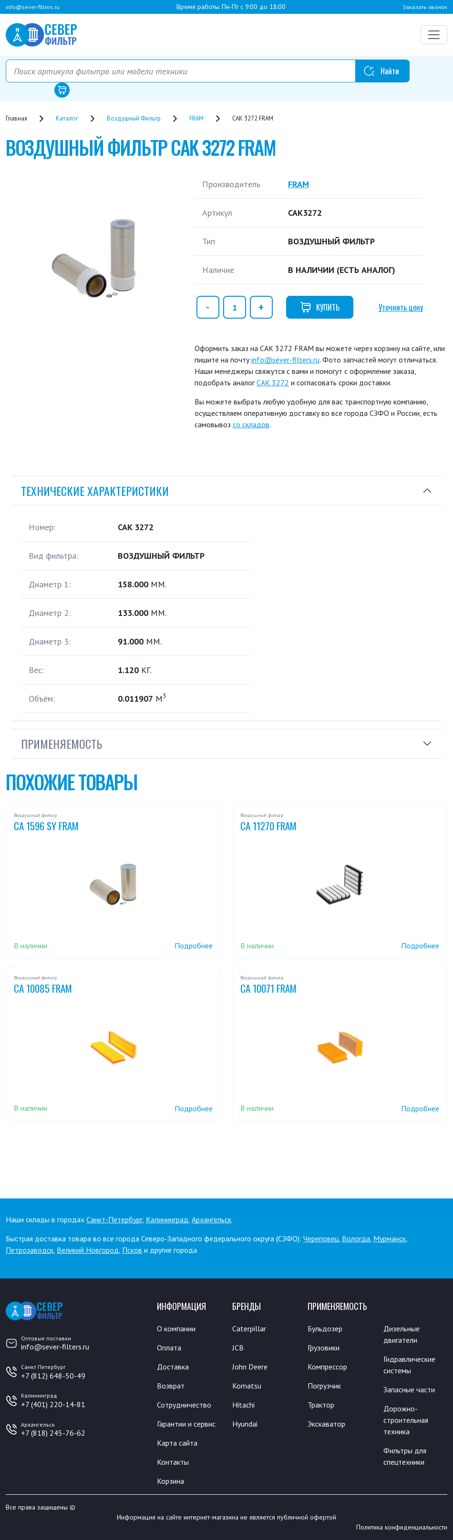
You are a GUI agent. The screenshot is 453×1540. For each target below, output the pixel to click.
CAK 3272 (273, 382)
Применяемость (61, 743)
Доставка (173, 1366)
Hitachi (243, 1404)
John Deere (250, 1366)
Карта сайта (177, 1443)
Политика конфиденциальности (401, 1527)
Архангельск (211, 1219)
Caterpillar (249, 1328)
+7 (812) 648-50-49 (53, 1375)
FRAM (298, 184)
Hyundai (244, 1424)
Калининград (167, 1219)
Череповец (321, 1238)
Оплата (169, 1347)
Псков (132, 1250)
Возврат (171, 1385)
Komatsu (246, 1385)
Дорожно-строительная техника (405, 1420)
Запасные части (409, 1389)
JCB (238, 1347)
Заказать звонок (424, 6)
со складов (251, 424)
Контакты (173, 1462)
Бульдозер (325, 1328)
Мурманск (389, 1238)
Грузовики (324, 1347)
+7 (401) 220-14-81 (53, 1404)
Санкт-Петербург (114, 1219)
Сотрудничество (184, 1404)
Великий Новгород (88, 1250)
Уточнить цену (401, 307)
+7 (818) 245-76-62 (53, 1433)
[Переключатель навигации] (434, 34)
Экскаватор (326, 1424)
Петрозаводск (29, 1250)
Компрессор (327, 1366)
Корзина (170, 1481)
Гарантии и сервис (186, 1424)
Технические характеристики (95, 490)
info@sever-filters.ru (33, 6)
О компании (176, 1328)
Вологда (356, 1238)
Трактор (321, 1404)
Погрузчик (324, 1385)
